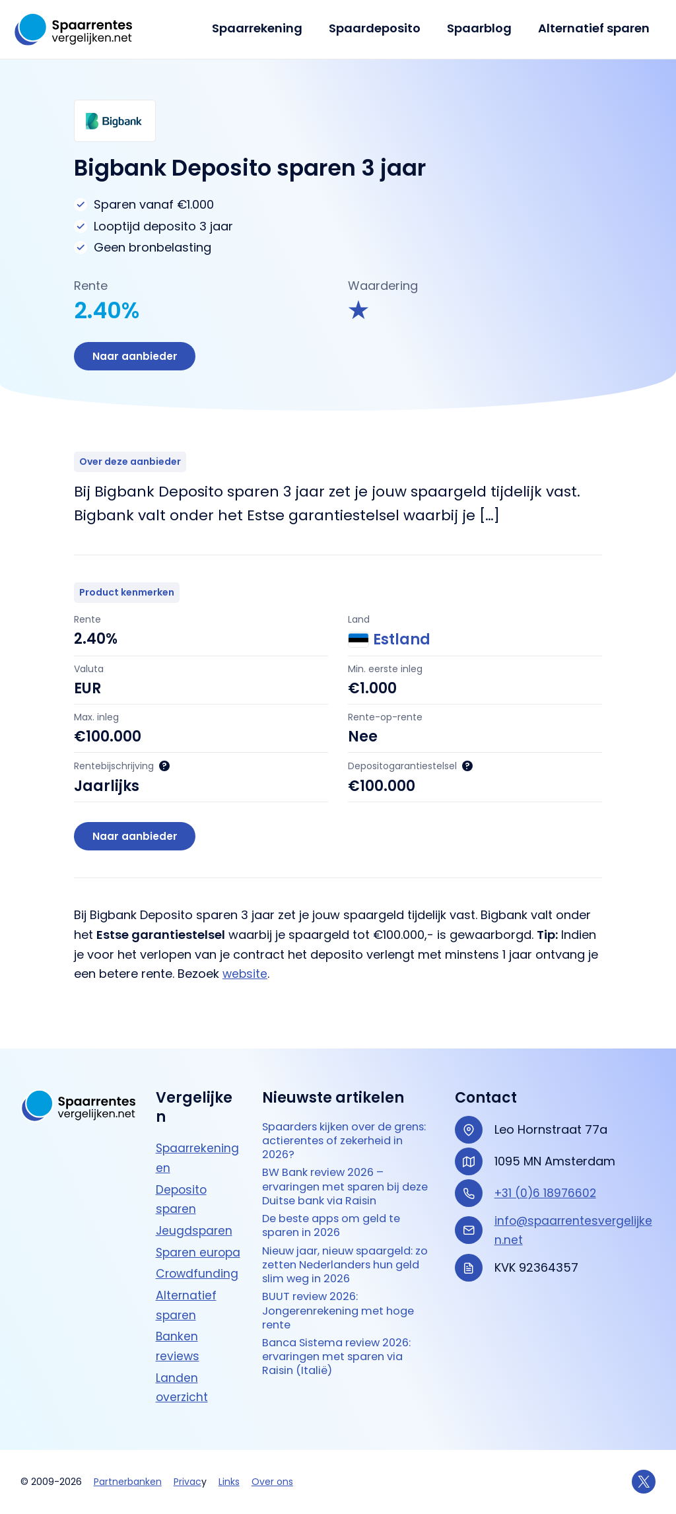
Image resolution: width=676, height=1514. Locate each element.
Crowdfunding (198, 1273)
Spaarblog (483, 28)
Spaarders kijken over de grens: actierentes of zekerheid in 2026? (334, 1123)
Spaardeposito (381, 28)
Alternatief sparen (595, 28)
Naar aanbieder (136, 356)
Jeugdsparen (195, 1210)
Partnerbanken (128, 1481)
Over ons (272, 1481)
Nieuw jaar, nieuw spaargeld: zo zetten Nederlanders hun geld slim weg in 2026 (346, 1258)
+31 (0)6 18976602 (547, 1173)
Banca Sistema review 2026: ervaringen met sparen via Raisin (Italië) (345, 1359)
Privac (187, 1481)
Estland (389, 642)
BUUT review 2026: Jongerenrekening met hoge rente (345, 1309)
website (245, 977)
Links (229, 1481)
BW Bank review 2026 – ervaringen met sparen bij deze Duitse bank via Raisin (341, 1173)
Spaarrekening (266, 28)
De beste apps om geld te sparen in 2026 (338, 1215)
